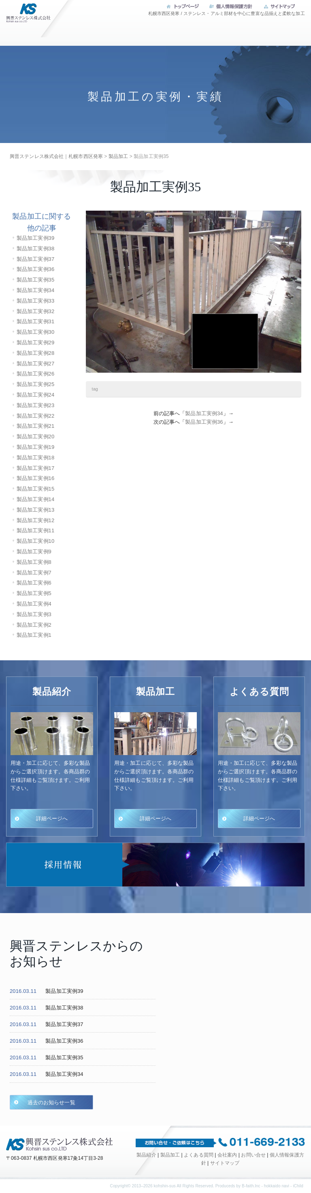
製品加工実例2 (34, 625)
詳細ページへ (52, 818)
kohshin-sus (164, 1186)
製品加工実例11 (35, 530)
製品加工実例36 (35, 269)
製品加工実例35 (35, 280)
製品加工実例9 (34, 551)
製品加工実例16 (35, 478)
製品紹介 (146, 1155)
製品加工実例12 (35, 520)
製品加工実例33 (35, 301)
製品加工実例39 (35, 238)
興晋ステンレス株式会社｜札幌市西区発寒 (26, 18)
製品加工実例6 (34, 583)
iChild (298, 1186)
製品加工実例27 (35, 364)
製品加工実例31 (35, 321)
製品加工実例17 (35, 468)
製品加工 (126, 33)
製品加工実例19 (35, 447)
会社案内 (269, 33)
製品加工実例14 (35, 499)
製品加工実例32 (35, 311)
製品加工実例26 (35, 374)
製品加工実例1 (34, 635)
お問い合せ (269, 57)
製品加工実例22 (35, 416)
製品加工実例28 (35, 353)
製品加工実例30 (35, 332)
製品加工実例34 (35, 290)
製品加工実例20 (35, 436)
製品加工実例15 (35, 489)
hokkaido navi (276, 1186)
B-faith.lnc (251, 1186)
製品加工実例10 (35, 541)
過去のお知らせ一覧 (49, 1102)
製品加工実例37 (35, 259)
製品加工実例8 (34, 562)
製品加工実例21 (35, 426)
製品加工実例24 (35, 395)
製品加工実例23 (35, 405)
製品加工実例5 (34, 593)
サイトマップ (225, 1163)
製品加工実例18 (35, 458)
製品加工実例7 (34, 573)
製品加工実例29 (35, 342)
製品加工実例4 (34, 604)
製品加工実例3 (34, 614)
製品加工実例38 (35, 248)
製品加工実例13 (35, 510)
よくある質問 (197, 33)
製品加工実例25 (35, 384)
